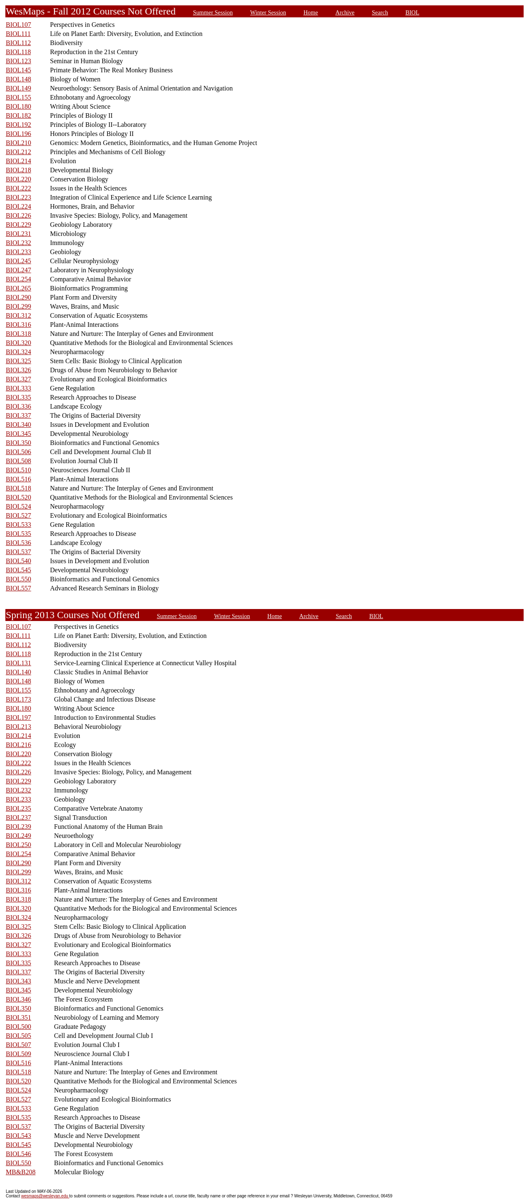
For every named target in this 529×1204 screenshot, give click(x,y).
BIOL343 (18, 981)
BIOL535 (18, 533)
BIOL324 (18, 351)
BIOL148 (18, 79)
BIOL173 (18, 699)
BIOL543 (18, 1135)
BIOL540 (18, 560)
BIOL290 (18, 297)
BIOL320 (18, 342)
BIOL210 (18, 142)
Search (380, 12)
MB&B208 (21, 1171)
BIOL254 (18, 279)
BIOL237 (18, 817)
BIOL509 (18, 1053)
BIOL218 (18, 170)
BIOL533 (18, 524)
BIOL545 (18, 569)
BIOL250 (18, 844)
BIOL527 (18, 515)
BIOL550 (18, 579)
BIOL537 (18, 551)
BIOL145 (18, 70)
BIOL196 (18, 133)
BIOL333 (18, 388)
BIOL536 (18, 542)
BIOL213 (18, 726)
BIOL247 (18, 270)
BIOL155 (18, 97)
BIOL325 (18, 360)
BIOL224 (18, 206)
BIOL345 (18, 433)
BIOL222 (18, 188)
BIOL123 (18, 60)
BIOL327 (18, 379)
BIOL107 (18, 24)
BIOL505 (18, 1035)
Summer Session (213, 12)
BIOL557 (18, 588)
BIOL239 (18, 826)
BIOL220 (18, 179)
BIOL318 (18, 333)
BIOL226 (18, 215)
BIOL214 (18, 160)
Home (310, 12)
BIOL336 (18, 406)
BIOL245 (18, 260)
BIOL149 (18, 88)
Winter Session (268, 12)
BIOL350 (18, 442)
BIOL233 (18, 251)
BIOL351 (18, 1017)
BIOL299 (18, 306)
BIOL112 (18, 42)
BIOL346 (18, 999)
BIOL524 (18, 506)
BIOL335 (18, 397)
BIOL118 (18, 51)
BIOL (412, 12)
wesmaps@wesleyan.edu (45, 1196)
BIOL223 (18, 197)
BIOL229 (18, 224)
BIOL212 (18, 151)
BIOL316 (18, 324)
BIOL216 (18, 744)
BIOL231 (18, 233)
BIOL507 (18, 1044)
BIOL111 (18, 33)
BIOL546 (18, 1153)
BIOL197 (18, 717)
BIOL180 (18, 106)
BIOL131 (18, 662)
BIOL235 (18, 808)
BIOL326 (18, 370)
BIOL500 (18, 1026)
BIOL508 (18, 460)
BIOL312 (18, 315)
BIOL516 (18, 479)
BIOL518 (18, 488)
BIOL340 (18, 424)
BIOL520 (18, 497)
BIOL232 (18, 242)
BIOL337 (18, 415)
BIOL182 (18, 115)
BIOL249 (18, 835)
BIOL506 (18, 451)
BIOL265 (18, 288)
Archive (344, 12)
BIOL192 (18, 124)
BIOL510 (18, 470)
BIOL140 (18, 672)
